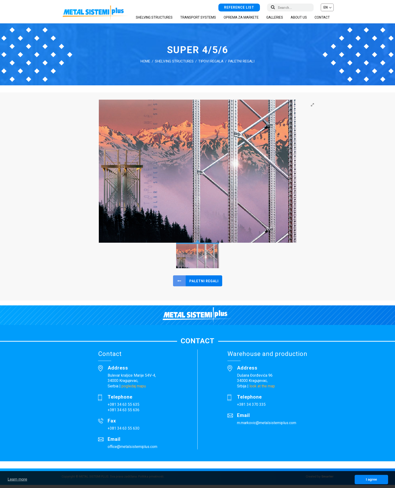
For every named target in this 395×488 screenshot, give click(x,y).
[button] (327, 7)
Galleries (274, 17)
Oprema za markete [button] (241, 17)
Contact (322, 17)
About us (299, 17)
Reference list (239, 7)
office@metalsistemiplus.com (132, 446)
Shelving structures (174, 61)
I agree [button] (371, 479)
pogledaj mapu (133, 386)
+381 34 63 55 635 (123, 404)
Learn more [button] (17, 479)
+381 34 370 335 (251, 404)
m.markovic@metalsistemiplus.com (266, 423)
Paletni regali (241, 61)
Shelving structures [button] (154, 17)
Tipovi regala (210, 61)
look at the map (262, 386)
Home (145, 61)
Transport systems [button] (198, 17)
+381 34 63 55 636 (123, 410)
